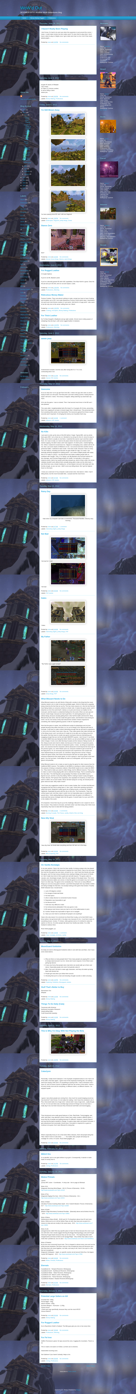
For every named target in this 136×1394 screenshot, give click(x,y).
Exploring (52, 853)
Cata (47, 935)
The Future (60, 813)
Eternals (45, 1265)
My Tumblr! (103, 110)
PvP (52, 378)
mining (48, 1166)
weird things (68, 259)
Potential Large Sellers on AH (54, 1296)
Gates (43, 598)
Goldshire (55, 982)
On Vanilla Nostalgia (50, 865)
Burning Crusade (51, 813)
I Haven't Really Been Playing (54, 29)
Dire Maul (23, 299)
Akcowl (48, 259)
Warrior (61, 259)
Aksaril (22, 199)
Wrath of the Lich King (76, 813)
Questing (23, 336)
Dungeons (23, 212)
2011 (24, 177)
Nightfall (22, 330)
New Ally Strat (47, 818)
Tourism (22, 248)
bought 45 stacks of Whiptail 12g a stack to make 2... (27, 129)
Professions (52, 18)
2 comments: (64, 811)
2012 (24, 112)
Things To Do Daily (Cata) (52, 1004)
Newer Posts (45, 1366)
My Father (45, 637)
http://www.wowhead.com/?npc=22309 (57, 1206)
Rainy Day (45, 491)
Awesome (45, 389)
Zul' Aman (23, 273)
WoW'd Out (31, 8)
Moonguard (62, 982)
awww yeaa (46, 338)
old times (59, 935)
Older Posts (90, 1366)
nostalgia (52, 935)
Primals (52, 1260)
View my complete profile (28, 99)
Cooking (48, 310)
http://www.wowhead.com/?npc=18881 (57, 1213)
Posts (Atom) (72, 1371)
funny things (54, 259)
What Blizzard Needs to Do (53, 699)
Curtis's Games (25, 379)
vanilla (67, 813)
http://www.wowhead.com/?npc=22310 (53, 1190)
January (27, 174)
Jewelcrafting (24, 314)
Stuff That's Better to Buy (52, 987)
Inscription (55, 310)
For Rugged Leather (50, 270)
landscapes (49, 220)
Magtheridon (24, 318)
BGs (47, 853)
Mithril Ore (46, 1154)
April (25, 168)
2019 (24, 110)
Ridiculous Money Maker (52, 295)
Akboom (48, 420)
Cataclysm (46, 1071)
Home (24, 18)
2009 (24, 183)
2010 (24, 180)
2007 (24, 188)
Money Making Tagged (37, 18)
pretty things (63, 220)
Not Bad (44, 534)
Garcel (48, 378)
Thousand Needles (26, 343)
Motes (48, 1260)
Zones (70, 220)
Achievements (24, 233)
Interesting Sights (51, 529)
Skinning (56, 290)
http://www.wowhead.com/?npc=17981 (71, 1254)
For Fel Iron (46, 1337)
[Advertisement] (68, 59)
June (26, 115)
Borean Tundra (25, 258)
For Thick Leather (49, 316)
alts (21, 352)
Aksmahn (23, 209)
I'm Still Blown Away (50, 110)
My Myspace (24, 376)
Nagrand (56, 220)
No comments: (64, 42)
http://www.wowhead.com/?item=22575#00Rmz (79, 1238)
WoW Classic (24, 349)
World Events (24, 270)
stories (56, 378)
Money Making (50, 98)
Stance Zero (46, 225)
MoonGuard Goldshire (51, 946)
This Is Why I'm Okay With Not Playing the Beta (62, 1031)
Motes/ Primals (48, 1177)
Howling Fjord (24, 239)
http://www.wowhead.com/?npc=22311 (53, 1198)
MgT (21, 264)
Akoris (106, 138)
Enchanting (23, 261)
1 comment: (63, 418)
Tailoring (23, 267)
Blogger (78, 1390)
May (25, 166)
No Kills (44, 432)
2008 (24, 185)
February (27, 171)
